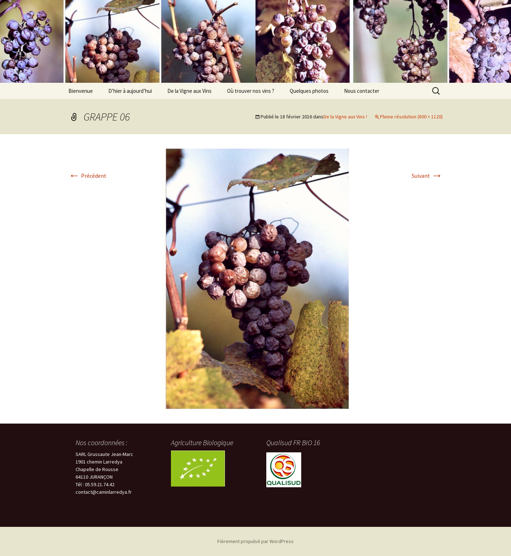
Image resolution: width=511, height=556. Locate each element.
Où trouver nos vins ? (250, 90)
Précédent (87, 175)
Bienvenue (80, 90)
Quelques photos (309, 90)
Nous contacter (361, 90)
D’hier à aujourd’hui (130, 90)
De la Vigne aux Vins (189, 90)
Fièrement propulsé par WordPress (255, 541)
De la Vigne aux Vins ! (345, 116)
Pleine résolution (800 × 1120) (411, 116)
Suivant (427, 175)
